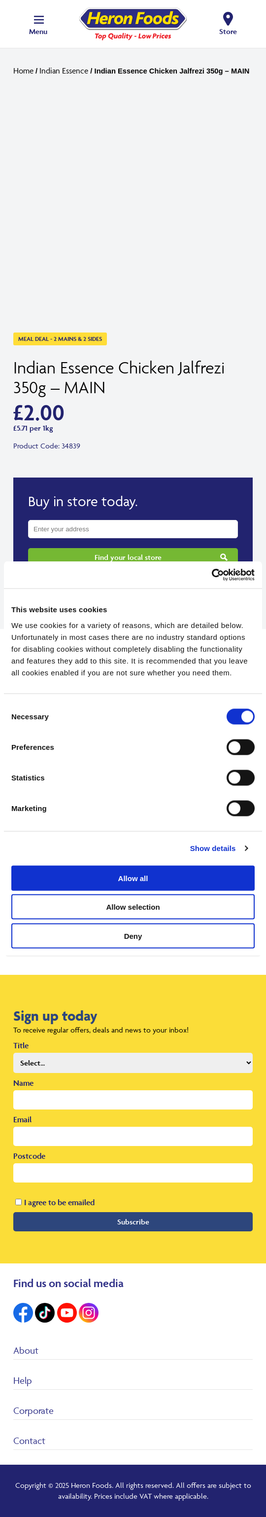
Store (228, 31)
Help (22, 1380)
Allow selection (133, 907)
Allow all (133, 878)
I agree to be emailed (59, 1202)
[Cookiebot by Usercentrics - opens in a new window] (211, 574)
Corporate (33, 1410)
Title (21, 1045)
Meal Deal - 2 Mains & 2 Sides (60, 338)
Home (23, 70)
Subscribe (133, 1221)
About (25, 1350)
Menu (38, 31)
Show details (213, 848)
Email (22, 1119)
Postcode (29, 1156)
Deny (133, 935)
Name (23, 1083)
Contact (29, 1440)
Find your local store (128, 557)
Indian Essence (63, 70)
